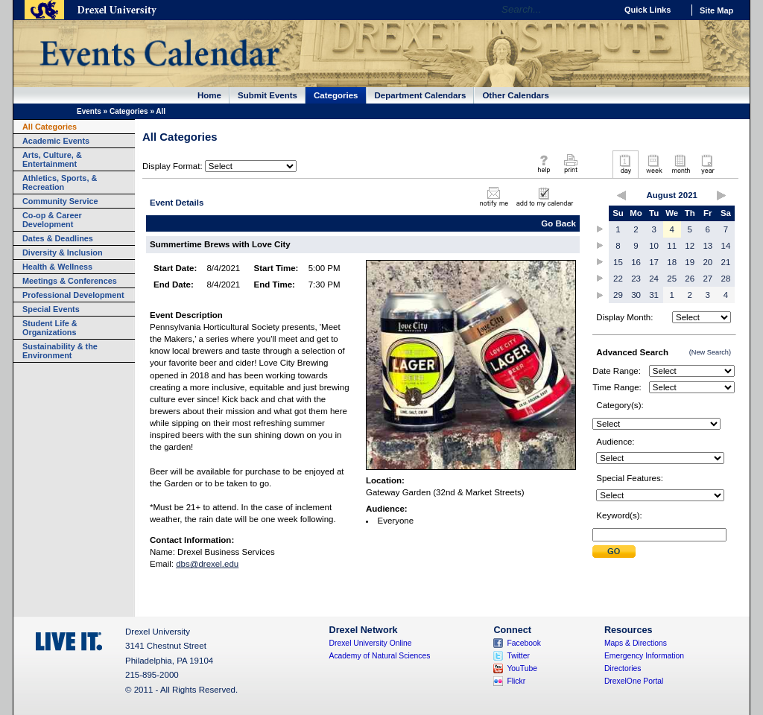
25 (672, 278)
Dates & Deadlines (57, 238)
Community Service (60, 201)
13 (707, 245)
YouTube (522, 668)
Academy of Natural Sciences (380, 656)
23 (636, 278)
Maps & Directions (635, 643)
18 (672, 262)
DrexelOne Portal (633, 681)
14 (726, 245)
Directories (623, 668)
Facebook (524, 643)
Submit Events (267, 95)
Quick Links (647, 9)
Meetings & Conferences (69, 280)
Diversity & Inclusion (62, 252)
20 (707, 262)
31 (654, 294)
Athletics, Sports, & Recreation (59, 182)
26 (689, 278)
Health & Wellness (57, 266)
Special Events (51, 309)
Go (601, 9)
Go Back (558, 223)
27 (707, 278)
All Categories (49, 126)
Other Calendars (515, 95)
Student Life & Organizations (49, 328)
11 (672, 245)
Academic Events (55, 140)
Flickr (516, 681)
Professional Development (73, 294)
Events (89, 111)
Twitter (518, 656)
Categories (336, 95)
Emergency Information (644, 656)
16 (636, 262)
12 (689, 245)
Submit (614, 551)
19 (689, 262)
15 (618, 262)
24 (654, 278)
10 (654, 245)
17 (654, 262)
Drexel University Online (370, 643)
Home (209, 95)
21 (726, 262)
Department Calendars (420, 95)
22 (618, 278)
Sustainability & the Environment (60, 351)
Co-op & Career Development (52, 220)
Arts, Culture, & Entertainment (52, 159)
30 (636, 294)
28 (726, 278)
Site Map (716, 10)
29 (618, 294)
